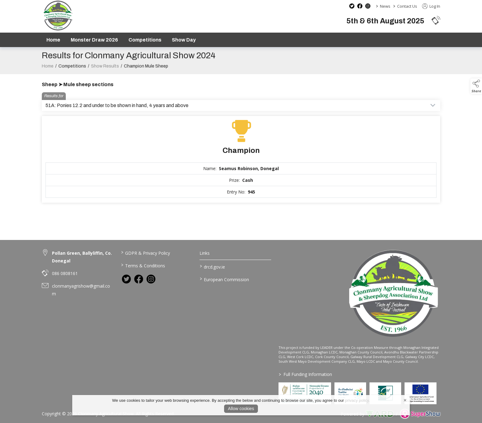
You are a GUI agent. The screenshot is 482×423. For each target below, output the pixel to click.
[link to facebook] (138, 279)
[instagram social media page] (367, 6)
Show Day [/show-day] (184, 39)
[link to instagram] (151, 279)
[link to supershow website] (420, 414)
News (385, 6)
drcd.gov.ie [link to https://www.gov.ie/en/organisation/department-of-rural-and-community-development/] (212, 266)
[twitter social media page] (351, 6)
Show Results (105, 72)
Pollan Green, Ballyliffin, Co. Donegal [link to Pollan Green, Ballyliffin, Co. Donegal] (82, 257)
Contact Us (407, 6)
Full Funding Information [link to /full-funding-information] (305, 374)
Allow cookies (241, 408)
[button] (436, 20)
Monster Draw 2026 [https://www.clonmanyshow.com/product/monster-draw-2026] (94, 39)
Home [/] (53, 39)
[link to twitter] (126, 279)
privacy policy (357, 400)
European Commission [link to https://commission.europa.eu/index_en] (224, 279)
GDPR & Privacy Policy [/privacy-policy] (145, 252)
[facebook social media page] (359, 6)
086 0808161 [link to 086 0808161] (65, 273)
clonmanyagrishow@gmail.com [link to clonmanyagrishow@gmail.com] (81, 290)
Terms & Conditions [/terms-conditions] (143, 265)
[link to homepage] (58, 15)
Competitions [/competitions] (144, 39)
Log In (431, 6)
